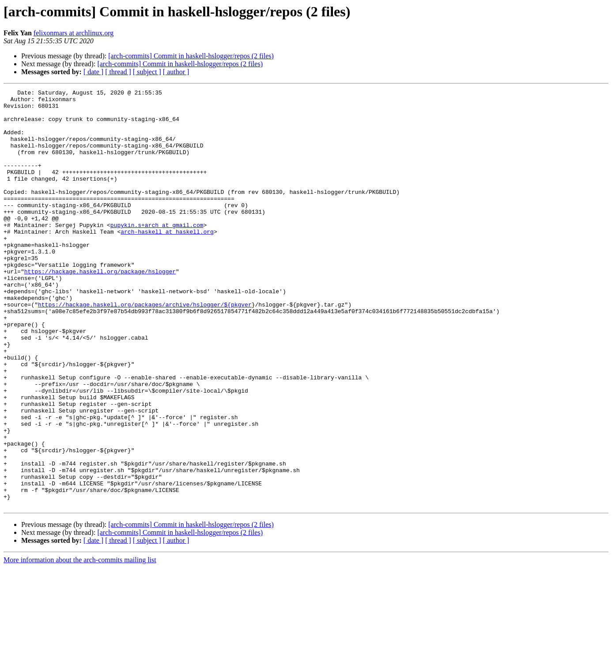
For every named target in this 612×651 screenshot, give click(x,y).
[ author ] (176, 72)
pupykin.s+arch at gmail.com (157, 253)
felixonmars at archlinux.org (73, 33)
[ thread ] (118, 72)
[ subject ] (147, 72)
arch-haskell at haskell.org (167, 261)
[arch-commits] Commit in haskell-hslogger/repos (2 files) (191, 56)
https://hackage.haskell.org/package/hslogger (100, 308)
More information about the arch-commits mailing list (80, 643)
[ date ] (93, 72)
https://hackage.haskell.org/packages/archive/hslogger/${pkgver (145, 348)
